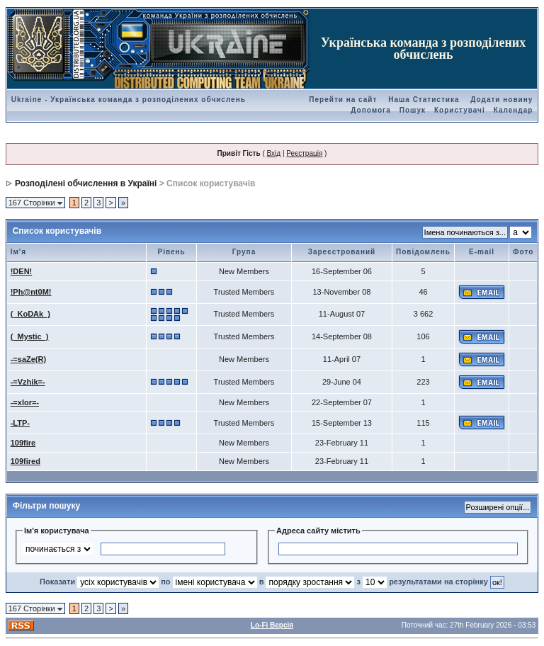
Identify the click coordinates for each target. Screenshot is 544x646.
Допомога (370, 110)
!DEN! (22, 271)
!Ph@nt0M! (31, 292)
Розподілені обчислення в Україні (86, 183)
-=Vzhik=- (28, 382)
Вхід (274, 153)
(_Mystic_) (30, 336)
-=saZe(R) (28, 359)
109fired (25, 461)
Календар (513, 110)
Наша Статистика (423, 99)
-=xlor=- (25, 402)
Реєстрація (304, 153)
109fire (23, 442)
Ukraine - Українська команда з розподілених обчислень (128, 99)
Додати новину (501, 99)
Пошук (413, 110)
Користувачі (459, 110)
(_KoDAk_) (30, 314)
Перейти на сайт (343, 99)
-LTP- (20, 423)
